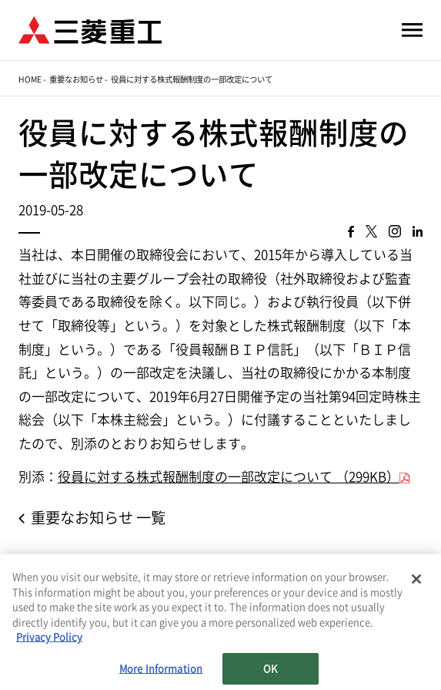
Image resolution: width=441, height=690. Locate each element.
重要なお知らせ (76, 79)
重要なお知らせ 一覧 (98, 517)
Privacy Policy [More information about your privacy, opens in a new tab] (49, 638)
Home (30, 79)
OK (270, 670)
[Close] (416, 580)
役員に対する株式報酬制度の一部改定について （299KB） (228, 476)
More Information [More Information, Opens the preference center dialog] (160, 670)
